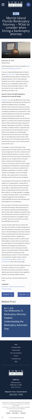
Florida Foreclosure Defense (16, 287)
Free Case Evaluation (16, 353)
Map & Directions (16, 387)
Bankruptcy (5, 100)
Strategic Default (6, 289)
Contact (16, 356)
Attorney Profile (6, 259)
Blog (16, 362)
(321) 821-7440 (16, 394)
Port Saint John (10, 74)
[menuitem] (8, 413)
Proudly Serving (16, 359)
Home (16, 345)
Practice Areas (16, 350)
